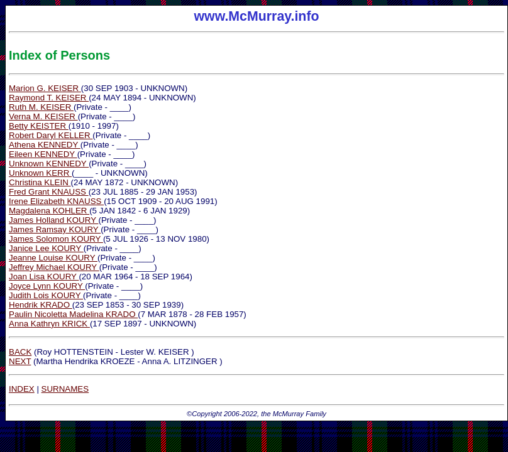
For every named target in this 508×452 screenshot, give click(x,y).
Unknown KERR (40, 173)
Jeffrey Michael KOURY (54, 267)
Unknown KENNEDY (49, 163)
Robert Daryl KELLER (50, 135)
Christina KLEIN (40, 182)
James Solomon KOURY (56, 239)
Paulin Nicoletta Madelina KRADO (73, 314)
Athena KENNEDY (44, 144)
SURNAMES (65, 389)
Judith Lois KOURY (46, 295)
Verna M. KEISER (43, 116)
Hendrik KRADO (40, 304)
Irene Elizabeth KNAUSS (56, 201)
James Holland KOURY (53, 220)
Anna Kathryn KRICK (49, 323)
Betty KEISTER (39, 126)
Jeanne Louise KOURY (53, 257)
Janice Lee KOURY (46, 248)
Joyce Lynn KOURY (47, 286)
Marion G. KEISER (45, 88)
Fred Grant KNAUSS (49, 191)
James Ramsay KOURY (55, 229)
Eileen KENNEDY (43, 154)
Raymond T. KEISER (49, 97)
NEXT (20, 361)
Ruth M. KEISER (41, 107)
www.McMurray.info (256, 21)
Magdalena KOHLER (49, 210)
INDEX (22, 389)
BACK (20, 352)
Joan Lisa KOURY (44, 276)
